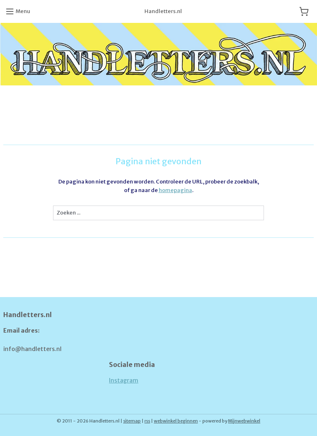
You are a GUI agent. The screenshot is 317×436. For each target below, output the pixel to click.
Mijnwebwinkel (244, 421)
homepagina (175, 190)
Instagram (123, 380)
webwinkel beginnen (176, 421)
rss (147, 421)
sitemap (132, 421)
